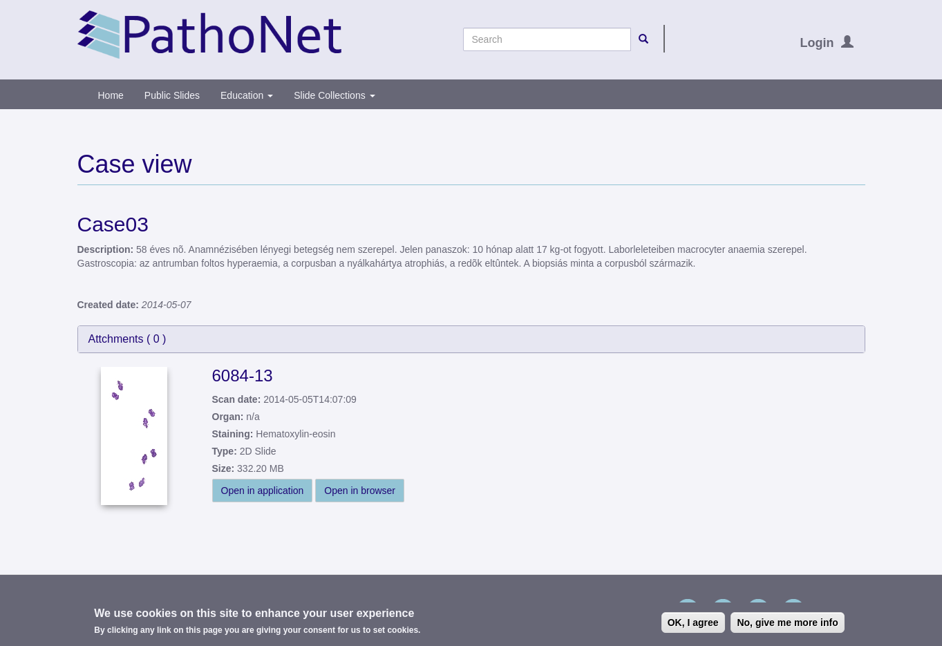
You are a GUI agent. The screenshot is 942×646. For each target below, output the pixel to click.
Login (817, 43)
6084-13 (242, 375)
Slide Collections (334, 95)
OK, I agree (693, 622)
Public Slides (172, 95)
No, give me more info (787, 622)
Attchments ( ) (127, 339)
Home (111, 95)
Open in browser (359, 490)
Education (246, 95)
